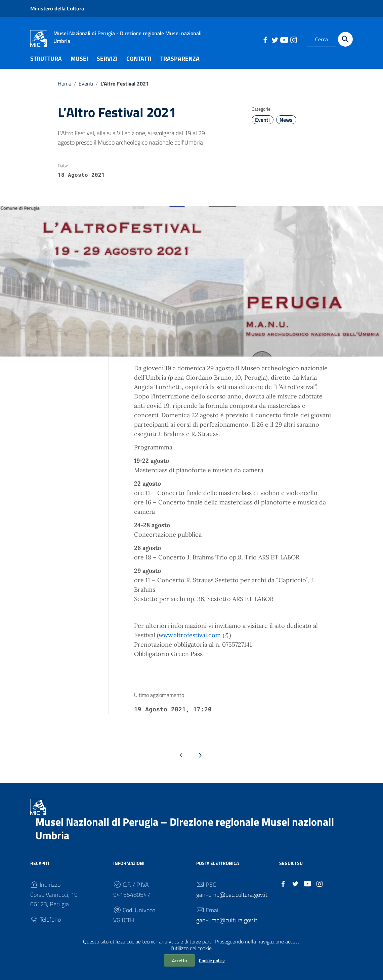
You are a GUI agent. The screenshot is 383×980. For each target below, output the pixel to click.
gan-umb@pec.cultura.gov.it (231, 901)
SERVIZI (107, 64)
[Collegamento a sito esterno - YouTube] (284, 39)
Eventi (86, 90)
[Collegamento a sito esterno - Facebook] (265, 39)
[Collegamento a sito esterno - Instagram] (293, 39)
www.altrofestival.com (194, 641)
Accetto (179, 960)
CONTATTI (139, 64)
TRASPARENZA (180, 64)
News (286, 126)
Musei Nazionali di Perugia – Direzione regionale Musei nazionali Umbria (184, 835)
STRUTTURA (46, 64)
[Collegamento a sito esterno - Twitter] (274, 39)
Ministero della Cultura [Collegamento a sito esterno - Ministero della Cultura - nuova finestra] (57, 8)
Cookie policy (212, 960)
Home (64, 90)
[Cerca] (345, 39)
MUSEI (79, 64)
